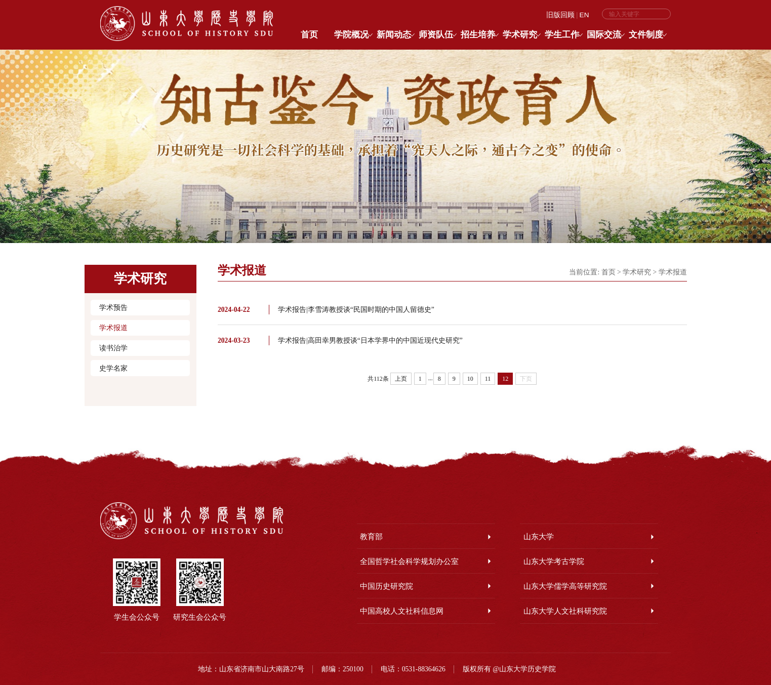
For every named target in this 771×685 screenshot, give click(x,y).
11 (488, 378)
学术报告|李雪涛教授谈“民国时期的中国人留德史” (356, 309)
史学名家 (113, 368)
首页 (608, 272)
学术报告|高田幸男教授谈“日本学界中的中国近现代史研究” (370, 340)
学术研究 (637, 272)
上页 (401, 378)
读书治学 (113, 348)
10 (470, 378)
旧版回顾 (560, 15)
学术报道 (113, 328)
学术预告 (113, 307)
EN (584, 15)
